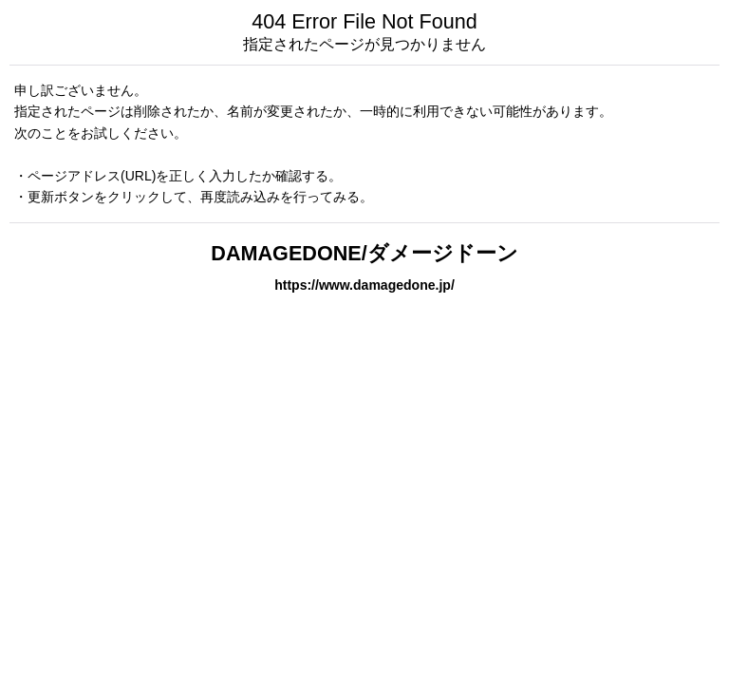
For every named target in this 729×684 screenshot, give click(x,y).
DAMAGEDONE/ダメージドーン (364, 253)
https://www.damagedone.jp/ (364, 285)
